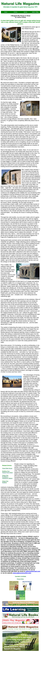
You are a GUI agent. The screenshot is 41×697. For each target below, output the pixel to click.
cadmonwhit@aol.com (32, 571)
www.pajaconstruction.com (22, 573)
